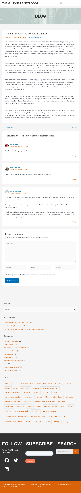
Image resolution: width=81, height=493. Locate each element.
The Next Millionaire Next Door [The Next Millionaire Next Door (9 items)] (58, 417)
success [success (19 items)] (35, 411)
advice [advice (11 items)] (7, 384)
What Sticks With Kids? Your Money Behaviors (18, 322)
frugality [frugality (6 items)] (36, 392)
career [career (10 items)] (68, 384)
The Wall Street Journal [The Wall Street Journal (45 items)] (13, 422)
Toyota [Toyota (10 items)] (28, 422)
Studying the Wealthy (21, 37)
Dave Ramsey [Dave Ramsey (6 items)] (25, 388)
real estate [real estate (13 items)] (20, 406)
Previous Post (7, 127)
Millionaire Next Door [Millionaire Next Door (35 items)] (12, 402)
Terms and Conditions (37, 485)
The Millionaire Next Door (20, 3)
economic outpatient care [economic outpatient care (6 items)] (50, 388)
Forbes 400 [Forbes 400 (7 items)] (27, 392)
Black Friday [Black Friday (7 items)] (59, 384)
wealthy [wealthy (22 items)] (56, 422)
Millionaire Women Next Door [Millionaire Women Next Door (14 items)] (44, 402)
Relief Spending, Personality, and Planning (17, 326)
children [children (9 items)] (15, 388)
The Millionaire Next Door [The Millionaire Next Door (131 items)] (15, 417)
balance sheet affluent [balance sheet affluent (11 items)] (44, 384)
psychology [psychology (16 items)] (9, 406)
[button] (61, 3)
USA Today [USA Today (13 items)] (38, 422)
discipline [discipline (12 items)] (36, 388)
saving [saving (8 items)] (62, 406)
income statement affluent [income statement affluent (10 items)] (13, 397)
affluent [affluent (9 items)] (15, 384)
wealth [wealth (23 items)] (48, 422)
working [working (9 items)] (65, 422)
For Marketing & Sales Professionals (15, 347)
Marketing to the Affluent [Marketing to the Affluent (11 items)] (53, 397)
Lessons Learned (9, 354)
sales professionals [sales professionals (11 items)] (50, 406)
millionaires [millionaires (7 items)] (27, 402)
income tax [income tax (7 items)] (28, 397)
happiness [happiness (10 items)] (46, 392)
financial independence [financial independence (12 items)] (12, 392)
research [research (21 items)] (31, 406)
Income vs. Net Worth (10, 351)
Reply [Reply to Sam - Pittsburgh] (74, 222)
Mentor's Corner (9, 357)
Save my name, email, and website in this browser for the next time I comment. (32, 275)
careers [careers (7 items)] (7, 388)
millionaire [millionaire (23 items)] (69, 397)
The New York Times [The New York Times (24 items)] (37, 417)
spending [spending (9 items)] (8, 411)
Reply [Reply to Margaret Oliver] (74, 179)
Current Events (8, 344)
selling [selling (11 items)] (70, 406)
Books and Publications (11, 341)
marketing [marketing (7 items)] (39, 397)
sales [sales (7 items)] (39, 406)
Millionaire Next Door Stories (13, 360)
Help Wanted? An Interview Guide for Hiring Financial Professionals (24, 329)
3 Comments (9, 37)
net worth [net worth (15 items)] (61, 402)
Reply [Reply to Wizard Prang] (74, 156)
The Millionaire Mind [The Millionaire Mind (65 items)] (50, 411)
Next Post (75, 127)
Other (5, 364)
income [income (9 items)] (55, 392)
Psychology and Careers (11, 367)
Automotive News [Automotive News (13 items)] (27, 384)
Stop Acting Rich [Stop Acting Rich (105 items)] (21, 411)
